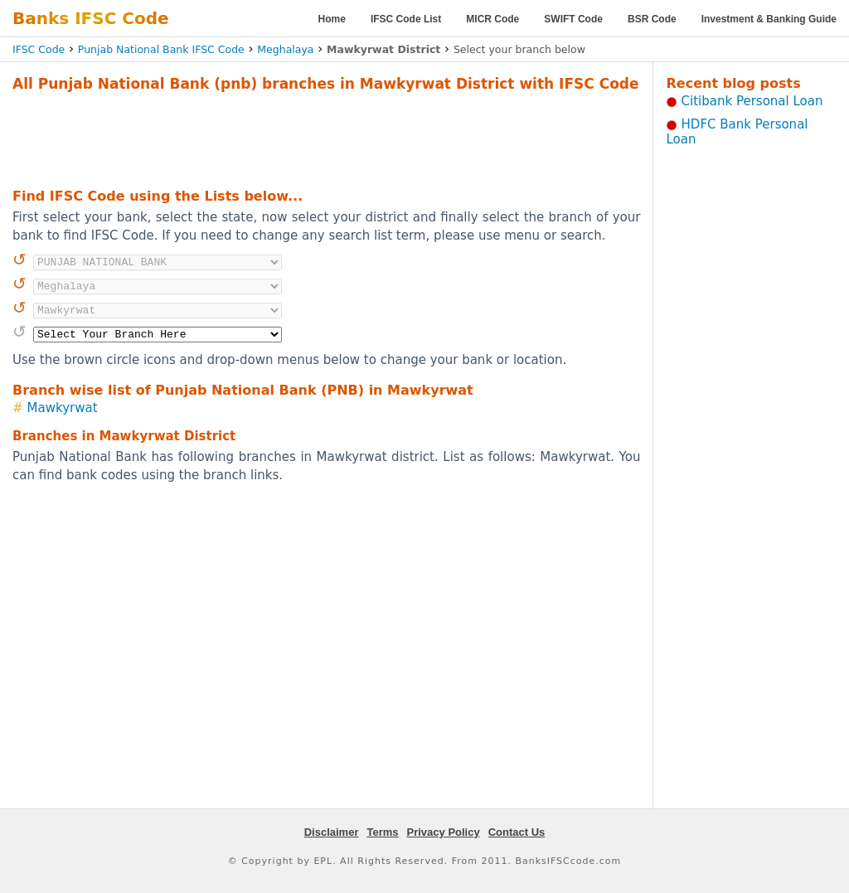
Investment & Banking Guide (769, 19)
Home (332, 19)
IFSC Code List (406, 19)
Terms (382, 832)
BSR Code (652, 19)
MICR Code (492, 19)
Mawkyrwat (62, 407)
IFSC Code (38, 49)
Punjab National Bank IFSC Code (161, 49)
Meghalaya (285, 49)
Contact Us (517, 832)
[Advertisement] (326, 137)
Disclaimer (331, 832)
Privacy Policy (443, 832)
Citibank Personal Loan (752, 101)
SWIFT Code (573, 19)
